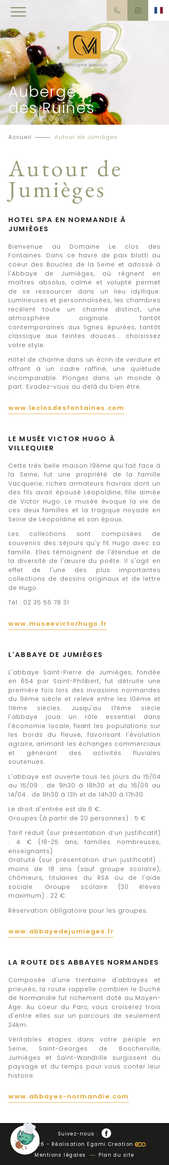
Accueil (19, 137)
